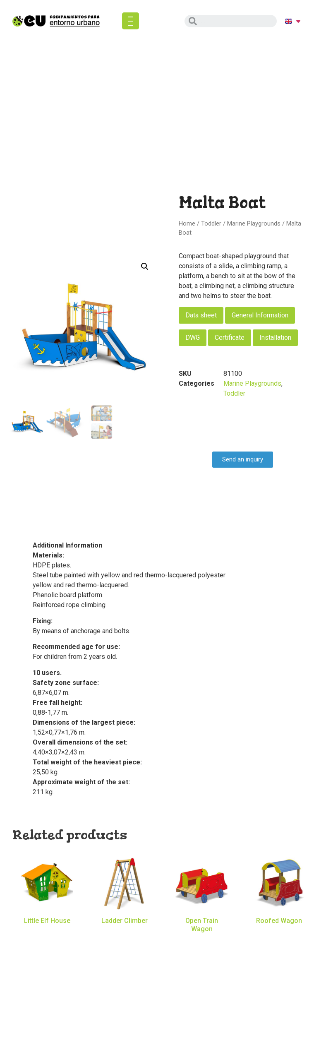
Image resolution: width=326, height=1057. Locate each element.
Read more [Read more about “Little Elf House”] (47, 933)
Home (187, 223)
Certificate (229, 337)
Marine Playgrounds (253, 223)
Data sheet (201, 315)
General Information (260, 315)
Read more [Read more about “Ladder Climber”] (124, 933)
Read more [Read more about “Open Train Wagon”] (201, 941)
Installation (275, 337)
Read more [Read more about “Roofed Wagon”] (279, 933)
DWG (192, 337)
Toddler (211, 223)
